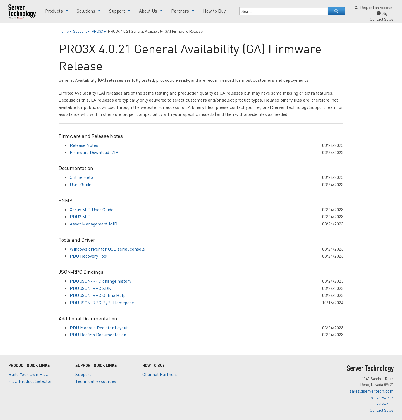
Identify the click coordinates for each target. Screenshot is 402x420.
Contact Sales (382, 18)
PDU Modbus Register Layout (99, 327)
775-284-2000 (382, 403)
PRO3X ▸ (99, 30)
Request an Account (377, 7)
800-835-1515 (382, 397)
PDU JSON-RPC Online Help (98, 295)
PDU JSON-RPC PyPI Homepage (102, 302)
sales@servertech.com (372, 391)
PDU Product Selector (30, 381)
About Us (148, 11)
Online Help (81, 177)
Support (117, 11)
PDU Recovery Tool (88, 256)
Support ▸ (81, 30)
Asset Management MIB (93, 224)
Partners (180, 11)
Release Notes (84, 145)
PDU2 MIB (80, 216)
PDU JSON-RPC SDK (90, 288)
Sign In (388, 13)
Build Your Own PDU (28, 374)
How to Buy (214, 11)
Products (54, 11)
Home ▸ (65, 30)
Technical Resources (95, 381)
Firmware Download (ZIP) (95, 152)
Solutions (86, 11)
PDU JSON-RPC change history (100, 281)
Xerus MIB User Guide (91, 209)
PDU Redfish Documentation (98, 334)
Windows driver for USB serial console (107, 249)
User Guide (80, 184)
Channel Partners (160, 374)
